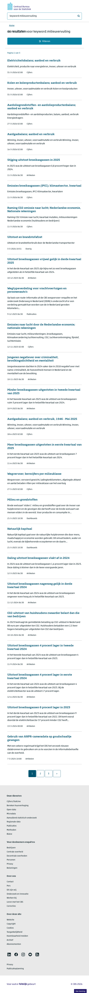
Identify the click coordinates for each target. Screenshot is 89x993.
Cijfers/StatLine (14, 801)
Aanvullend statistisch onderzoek (22, 818)
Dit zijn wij (11, 890)
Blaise (9, 834)
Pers (9, 886)
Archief (10, 940)
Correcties (11, 906)
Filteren (44, 41)
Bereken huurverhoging (17, 806)
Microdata (11, 814)
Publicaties (12, 826)
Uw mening (80, 991)
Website (10, 920)
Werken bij (12, 898)
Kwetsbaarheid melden (17, 936)
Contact (10, 882)
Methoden (11, 830)
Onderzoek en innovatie (17, 894)
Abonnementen (14, 944)
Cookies (10, 928)
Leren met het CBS (15, 902)
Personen (11, 860)
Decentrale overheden (17, 856)
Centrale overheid (15, 852)
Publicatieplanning (15, 969)
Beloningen (12, 868)
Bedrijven (11, 848)
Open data (11, 810)
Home (12, 26)
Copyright (11, 924)
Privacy (10, 864)
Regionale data (13, 822)
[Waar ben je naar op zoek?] (44, 16)
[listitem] (9, 954)
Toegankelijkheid (14, 932)
